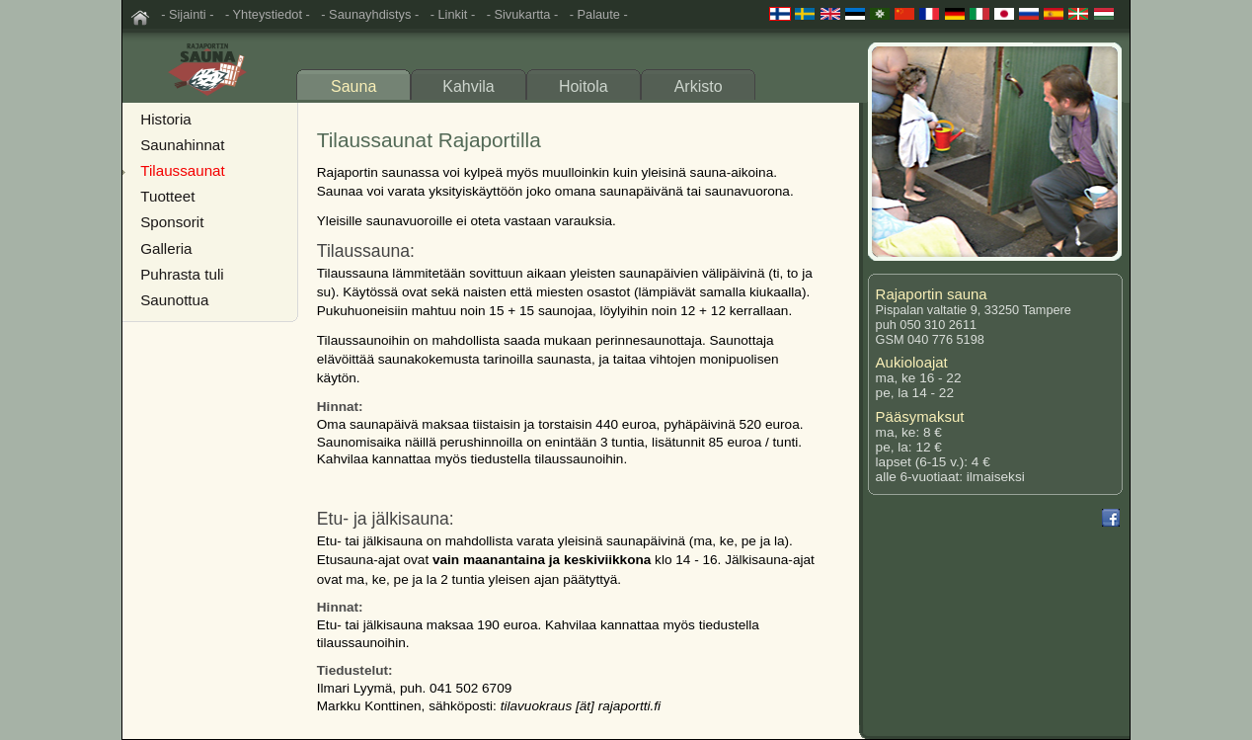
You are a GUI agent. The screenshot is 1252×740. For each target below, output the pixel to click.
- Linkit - (453, 14)
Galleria (166, 248)
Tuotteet (167, 196)
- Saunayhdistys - (370, 14)
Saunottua (174, 299)
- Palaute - (599, 14)
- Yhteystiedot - (267, 14)
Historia (165, 119)
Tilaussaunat (182, 170)
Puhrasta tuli (181, 274)
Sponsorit (171, 221)
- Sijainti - (187, 14)
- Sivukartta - (523, 14)
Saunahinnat (182, 144)
